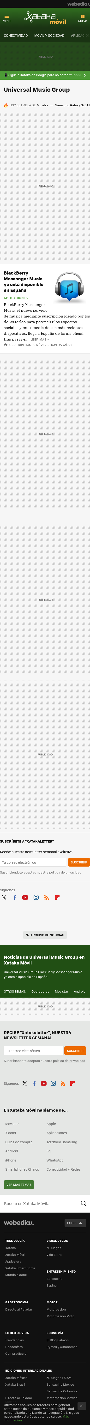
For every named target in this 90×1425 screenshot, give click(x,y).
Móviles (42, 105)
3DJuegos (54, 1247)
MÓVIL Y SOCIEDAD (49, 35)
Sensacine (54, 1278)
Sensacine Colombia (62, 1391)
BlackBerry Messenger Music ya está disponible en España (23, 281)
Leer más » (39, 339)
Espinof (52, 1285)
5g (49, 1151)
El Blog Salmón (58, 1340)
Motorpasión (56, 1309)
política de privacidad (65, 872)
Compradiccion (16, 1353)
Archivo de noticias (47, 935)
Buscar (83, 1203)
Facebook (14, 896)
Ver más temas (18, 1184)
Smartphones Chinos (22, 1169)
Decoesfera (14, 1346)
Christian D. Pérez (30, 345)
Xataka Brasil (15, 1384)
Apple (51, 1123)
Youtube (25, 896)
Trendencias (14, 1340)
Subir (72, 1223)
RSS (46, 896)
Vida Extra (54, 1254)
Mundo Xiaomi (16, 1274)
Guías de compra (18, 1141)
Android (79, 991)
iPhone (10, 1160)
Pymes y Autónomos (62, 1346)
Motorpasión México (62, 1397)
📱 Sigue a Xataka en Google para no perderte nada (42, 75)
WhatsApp (55, 1160)
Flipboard (57, 896)
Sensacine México (60, 1384)
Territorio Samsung (62, 1141)
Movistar (61, 991)
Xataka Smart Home (20, 1268)
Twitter (4, 896)
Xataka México (16, 1377)
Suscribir (79, 862)
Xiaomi (10, 1132)
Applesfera (13, 1261)
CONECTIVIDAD (16, 35)
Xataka (10, 1247)
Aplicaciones (16, 298)
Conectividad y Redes (64, 1169)
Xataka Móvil (45, 17)
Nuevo (82, 21)
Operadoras (40, 991)
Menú (7, 21)
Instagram (36, 896)
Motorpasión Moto (60, 1316)
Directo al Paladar (18, 1309)
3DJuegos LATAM (59, 1377)
